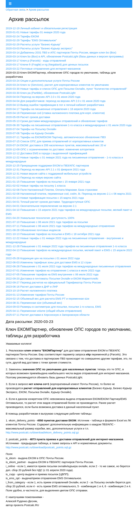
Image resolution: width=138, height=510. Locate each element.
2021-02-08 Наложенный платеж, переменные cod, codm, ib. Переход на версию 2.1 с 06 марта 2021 (69, 193)
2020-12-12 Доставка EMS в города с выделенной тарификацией (46, 153)
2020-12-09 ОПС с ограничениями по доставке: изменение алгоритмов (50, 149)
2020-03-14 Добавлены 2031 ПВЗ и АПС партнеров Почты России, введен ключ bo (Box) (61, 52)
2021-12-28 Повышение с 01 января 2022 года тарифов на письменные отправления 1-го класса (66, 246)
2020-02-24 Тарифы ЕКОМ (22, 36)
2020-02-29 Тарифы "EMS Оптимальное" (31, 40)
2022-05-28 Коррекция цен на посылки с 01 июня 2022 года (43, 258)
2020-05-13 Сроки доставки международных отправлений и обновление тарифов (56, 121)
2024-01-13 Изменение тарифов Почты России (35, 294)
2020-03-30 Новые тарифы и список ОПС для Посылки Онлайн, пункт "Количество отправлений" (66, 88)
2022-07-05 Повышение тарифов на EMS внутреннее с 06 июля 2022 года (52, 274)
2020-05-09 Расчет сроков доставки (28, 117)
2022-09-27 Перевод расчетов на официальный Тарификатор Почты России (53, 282)
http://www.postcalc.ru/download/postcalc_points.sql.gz (38, 447)
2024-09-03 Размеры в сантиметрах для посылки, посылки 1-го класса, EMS (53, 306)
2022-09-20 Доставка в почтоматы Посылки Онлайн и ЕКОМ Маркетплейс (52, 278)
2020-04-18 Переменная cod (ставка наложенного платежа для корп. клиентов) (55, 112)
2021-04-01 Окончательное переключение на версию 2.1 (41, 205)
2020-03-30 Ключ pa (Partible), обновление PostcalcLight (40, 92)
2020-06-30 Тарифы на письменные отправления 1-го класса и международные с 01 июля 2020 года (69, 125)
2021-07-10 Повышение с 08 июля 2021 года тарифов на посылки (47, 222)
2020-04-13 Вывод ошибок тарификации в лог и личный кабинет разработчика (55, 104)
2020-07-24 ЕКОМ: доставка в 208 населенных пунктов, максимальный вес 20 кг (56, 145)
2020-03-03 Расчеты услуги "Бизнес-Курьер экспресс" (39, 48)
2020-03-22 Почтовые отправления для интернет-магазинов (43, 68)
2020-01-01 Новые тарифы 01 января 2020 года (35, 32)
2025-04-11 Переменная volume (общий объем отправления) (44, 310)
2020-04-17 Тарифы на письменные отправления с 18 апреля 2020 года (51, 109)
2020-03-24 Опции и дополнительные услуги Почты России (43, 80)
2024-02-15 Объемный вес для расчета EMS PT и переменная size (47, 298)
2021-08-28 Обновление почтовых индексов (33, 230)
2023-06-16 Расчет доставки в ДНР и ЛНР (32, 286)
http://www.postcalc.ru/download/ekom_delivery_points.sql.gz (42, 432)
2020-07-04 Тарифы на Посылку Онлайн (31, 129)
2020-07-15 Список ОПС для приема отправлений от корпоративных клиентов (55, 141)
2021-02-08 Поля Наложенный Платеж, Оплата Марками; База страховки (51, 189)
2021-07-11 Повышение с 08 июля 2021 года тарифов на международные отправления (60, 225)
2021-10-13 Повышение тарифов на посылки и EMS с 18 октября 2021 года (53, 234)
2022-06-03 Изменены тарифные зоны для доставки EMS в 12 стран (48, 262)
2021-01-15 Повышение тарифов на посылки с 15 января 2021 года (48, 181)
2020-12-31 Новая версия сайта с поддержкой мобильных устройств (48, 173)
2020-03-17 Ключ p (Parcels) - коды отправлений (36, 60)
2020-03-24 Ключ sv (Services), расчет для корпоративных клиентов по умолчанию (57, 84)
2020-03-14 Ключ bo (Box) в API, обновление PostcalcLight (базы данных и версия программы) (65, 56)
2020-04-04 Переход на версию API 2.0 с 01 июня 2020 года (43, 96)
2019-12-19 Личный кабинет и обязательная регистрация (41, 28)
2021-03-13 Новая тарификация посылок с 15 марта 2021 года (45, 197)
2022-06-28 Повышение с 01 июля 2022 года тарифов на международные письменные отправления (68, 266)
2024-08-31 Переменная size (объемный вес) (34, 302)
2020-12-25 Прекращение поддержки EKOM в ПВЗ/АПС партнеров (47, 165)
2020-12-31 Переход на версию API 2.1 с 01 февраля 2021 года (45, 169)
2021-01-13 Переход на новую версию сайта (33, 177)
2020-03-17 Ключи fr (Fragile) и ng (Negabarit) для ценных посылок (47, 64)
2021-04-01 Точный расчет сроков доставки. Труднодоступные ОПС (48, 201)
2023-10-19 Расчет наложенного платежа (31, 290)
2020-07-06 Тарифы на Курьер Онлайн (30, 133)
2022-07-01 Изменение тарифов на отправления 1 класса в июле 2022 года (53, 270)
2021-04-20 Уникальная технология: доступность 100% (40, 217)
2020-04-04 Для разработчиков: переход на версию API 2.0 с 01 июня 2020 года (55, 100)
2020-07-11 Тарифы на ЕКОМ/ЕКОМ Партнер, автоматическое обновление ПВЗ (56, 137)
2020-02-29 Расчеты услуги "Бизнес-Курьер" (33, 44)
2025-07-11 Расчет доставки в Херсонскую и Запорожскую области (47, 314)
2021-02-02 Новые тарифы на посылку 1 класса (36, 185)
